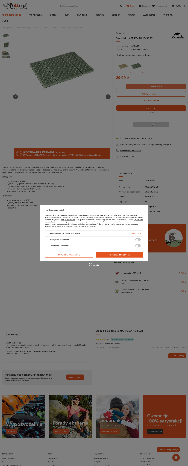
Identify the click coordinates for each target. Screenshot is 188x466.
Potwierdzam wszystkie (119, 255)
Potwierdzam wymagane (69, 255)
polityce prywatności (68, 220)
